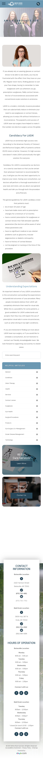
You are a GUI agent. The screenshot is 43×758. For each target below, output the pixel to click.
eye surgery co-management (15, 429)
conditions (8, 378)
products (8, 423)
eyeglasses (9, 406)
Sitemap (35, 748)
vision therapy (10, 383)
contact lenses (10, 400)
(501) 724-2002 (21, 627)
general (7, 372)
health (7, 389)
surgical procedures (12, 417)
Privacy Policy (26, 748)
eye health (9, 412)
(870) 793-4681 (21, 594)
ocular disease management (14, 434)
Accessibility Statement (13, 748)
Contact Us (21, 495)
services (8, 395)
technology (9, 440)
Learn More (21, 463)
